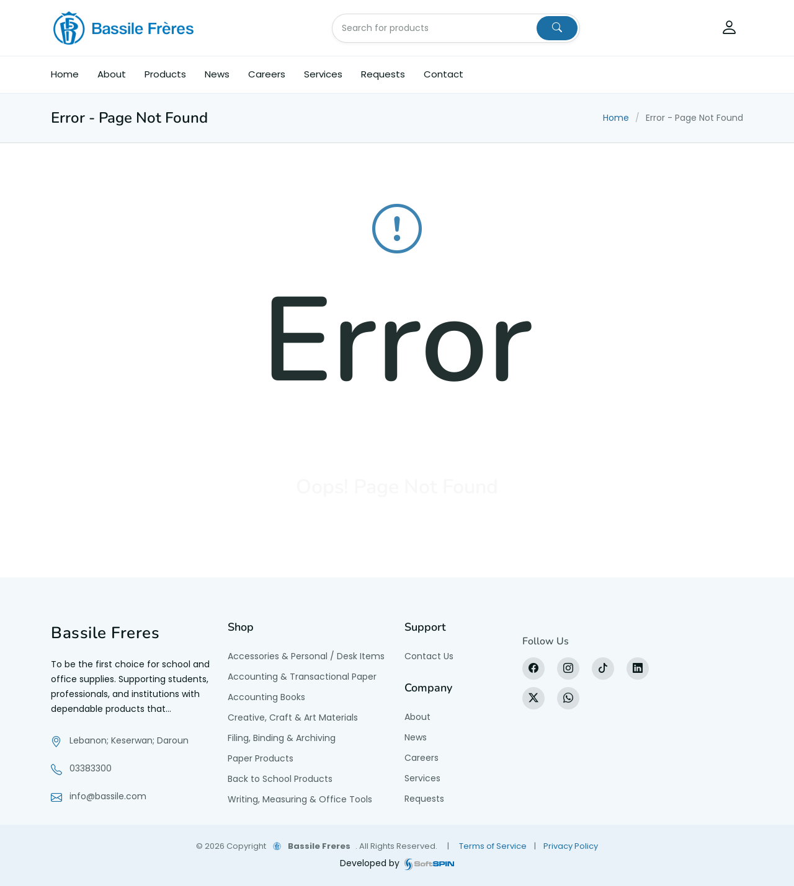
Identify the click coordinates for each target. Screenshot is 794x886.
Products (165, 74)
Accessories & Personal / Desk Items (306, 656)
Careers (266, 74)
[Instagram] (568, 668)
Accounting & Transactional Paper (302, 676)
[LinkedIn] (638, 668)
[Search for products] (434, 28)
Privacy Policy (570, 846)
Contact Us (428, 656)
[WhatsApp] (568, 698)
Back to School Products (280, 779)
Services (323, 74)
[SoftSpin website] (429, 863)
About (111, 74)
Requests (383, 74)
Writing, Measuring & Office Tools (300, 799)
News (217, 74)
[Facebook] (533, 668)
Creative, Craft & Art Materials (293, 717)
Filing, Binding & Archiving (282, 738)
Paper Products (260, 758)
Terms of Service (493, 846)
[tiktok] (603, 668)
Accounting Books (266, 697)
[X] (533, 698)
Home (65, 74)
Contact (443, 74)
